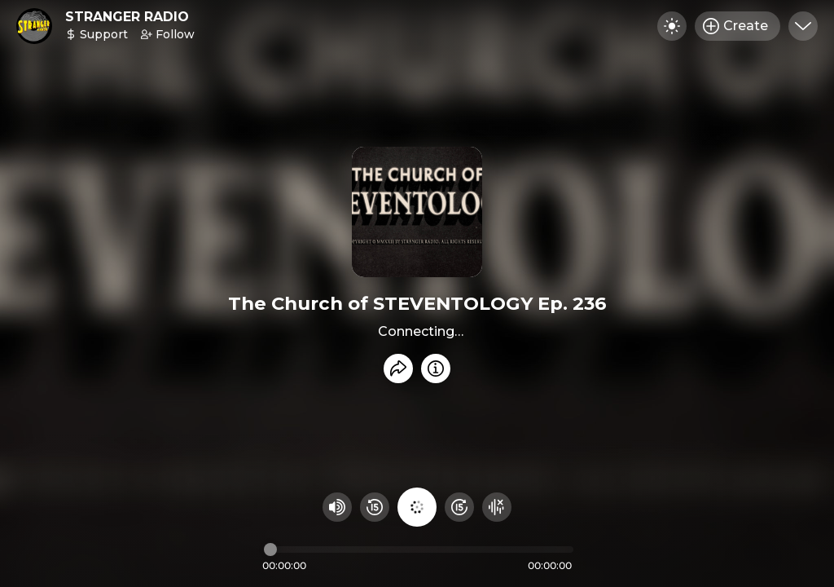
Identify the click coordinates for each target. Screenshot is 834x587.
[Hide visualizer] (496, 507)
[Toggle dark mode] (672, 26)
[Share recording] (398, 368)
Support (96, 34)
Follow (168, 34)
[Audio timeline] (418, 549)
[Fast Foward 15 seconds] (459, 507)
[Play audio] (417, 507)
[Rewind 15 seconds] (374, 507)
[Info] (435, 368)
